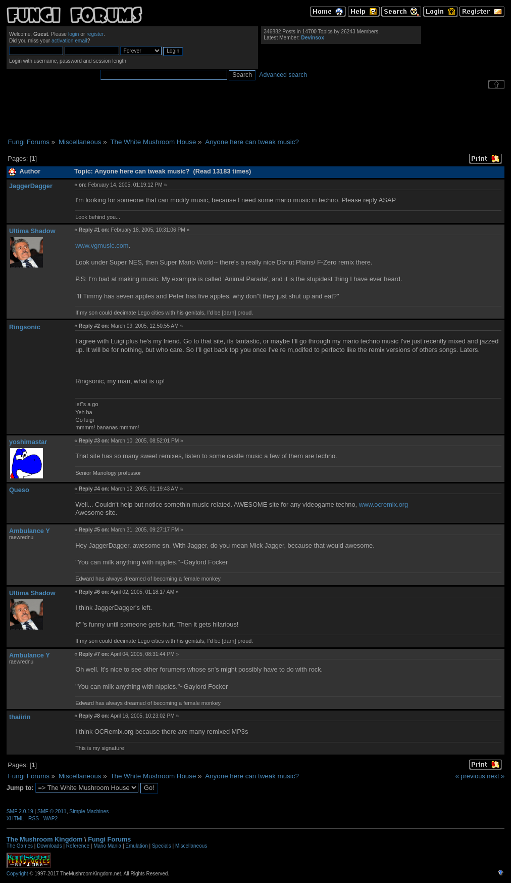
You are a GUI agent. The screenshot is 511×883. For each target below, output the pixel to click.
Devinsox (312, 37)
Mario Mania (107, 846)
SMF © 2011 (52, 811)
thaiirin (20, 717)
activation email (69, 40)
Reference (77, 846)
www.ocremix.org (383, 504)
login (73, 34)
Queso (19, 490)
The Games (20, 846)
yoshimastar (28, 442)
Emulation (136, 846)
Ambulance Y (29, 531)
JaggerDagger (31, 186)
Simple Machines (89, 811)
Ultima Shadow (32, 231)
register (95, 34)
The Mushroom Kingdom (45, 839)
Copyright (17, 873)
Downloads (49, 846)
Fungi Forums (109, 839)
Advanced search (283, 74)
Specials (161, 846)
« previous (470, 776)
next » (495, 776)
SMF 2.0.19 (20, 811)
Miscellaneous (191, 846)
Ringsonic (24, 327)
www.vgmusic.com (101, 245)
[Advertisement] (255, 113)
